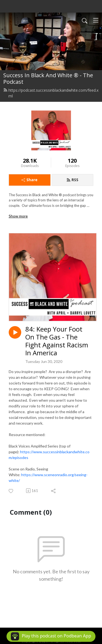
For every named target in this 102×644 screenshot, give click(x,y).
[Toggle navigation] (95, 20)
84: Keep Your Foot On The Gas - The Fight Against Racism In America (56, 341)
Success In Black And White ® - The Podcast (48, 78)
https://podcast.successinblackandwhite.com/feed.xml (50, 93)
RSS (72, 179)
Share (29, 179)
